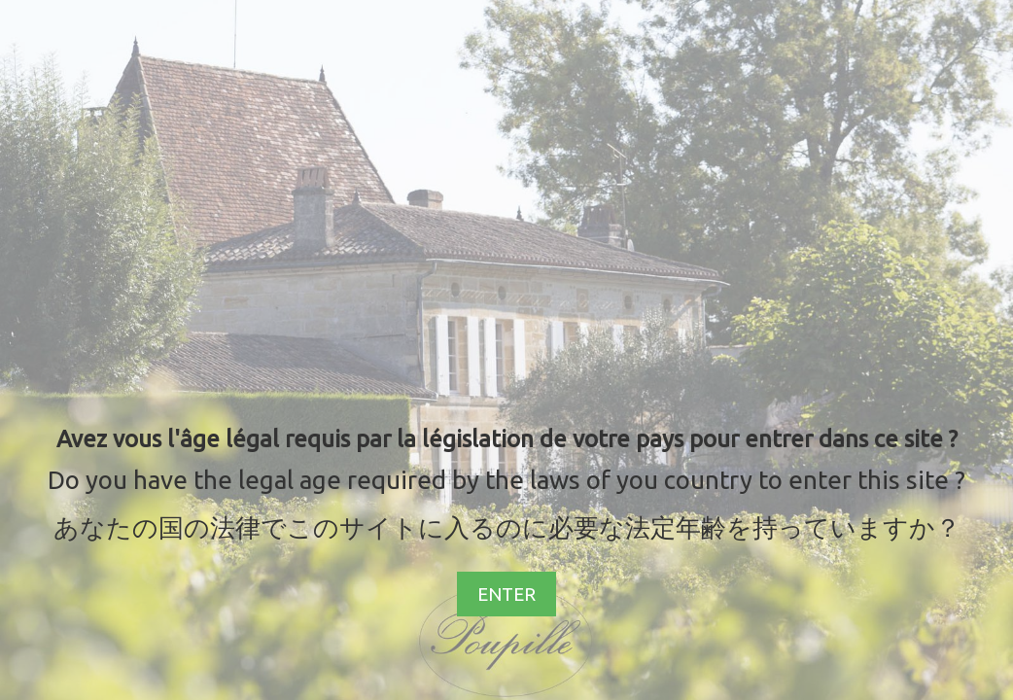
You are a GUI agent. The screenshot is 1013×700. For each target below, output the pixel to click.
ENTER (506, 594)
